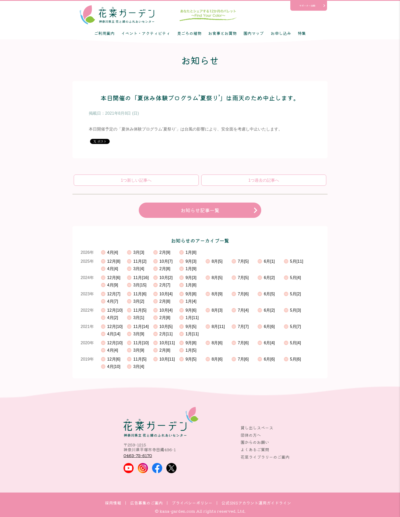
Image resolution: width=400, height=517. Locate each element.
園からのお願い (255, 442)
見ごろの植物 (189, 33)
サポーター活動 (307, 5)
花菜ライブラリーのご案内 (265, 457)
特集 (302, 33)
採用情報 (113, 503)
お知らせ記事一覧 (200, 210)
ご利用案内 (104, 33)
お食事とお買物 (222, 33)
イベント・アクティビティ (145, 33)
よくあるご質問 (255, 449)
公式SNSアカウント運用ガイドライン (256, 503)
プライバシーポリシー (192, 503)
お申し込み (281, 33)
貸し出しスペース (257, 428)
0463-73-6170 (137, 455)
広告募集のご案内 (146, 503)
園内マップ (253, 33)
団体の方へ (251, 435)
